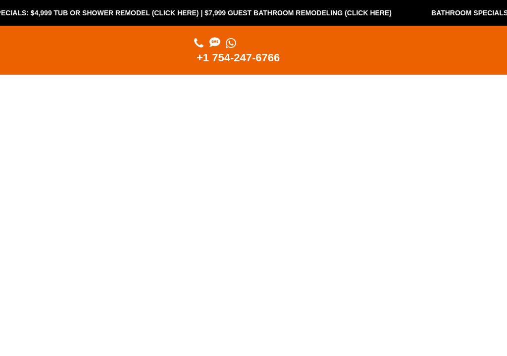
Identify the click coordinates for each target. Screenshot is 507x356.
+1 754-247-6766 (238, 57)
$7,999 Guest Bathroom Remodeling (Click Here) (327, 13)
